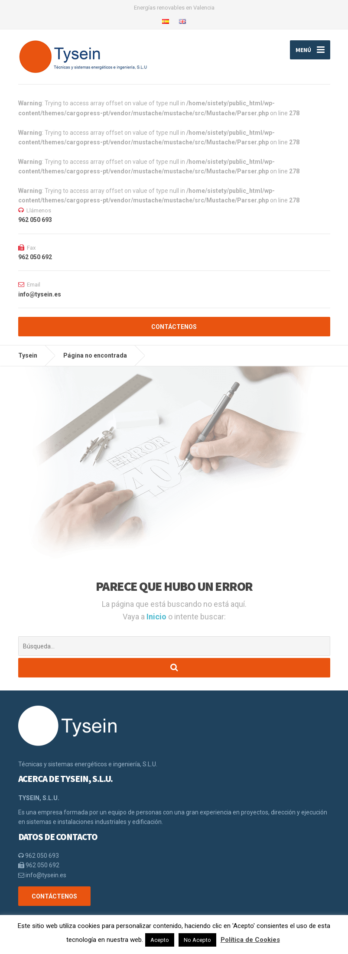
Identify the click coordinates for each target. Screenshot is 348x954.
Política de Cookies (250, 940)
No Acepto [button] (197, 940)
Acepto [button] (159, 940)
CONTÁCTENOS (174, 326)
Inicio (157, 616)
